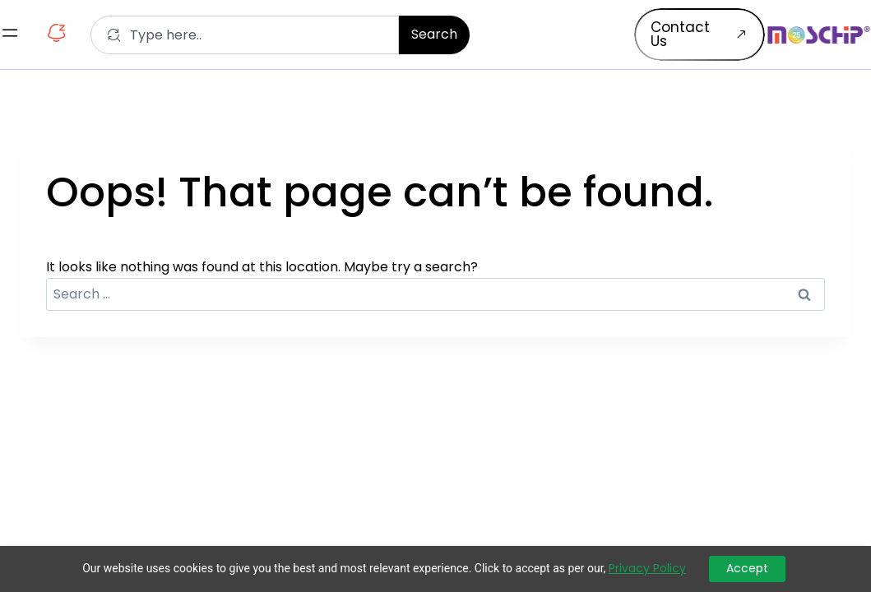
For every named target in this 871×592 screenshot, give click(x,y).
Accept (747, 568)
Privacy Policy (647, 568)
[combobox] (244, 35)
